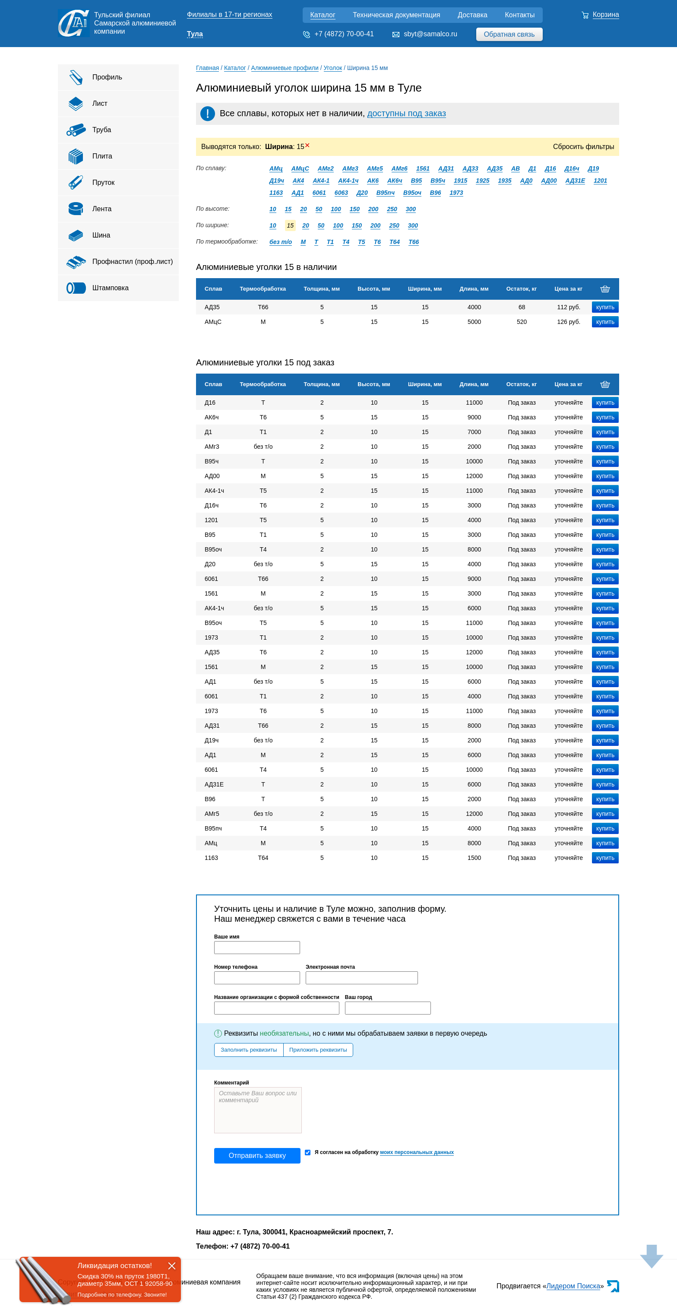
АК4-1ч (348, 180)
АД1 (297, 192)
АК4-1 (321, 180)
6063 (341, 192)
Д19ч (276, 180)
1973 (456, 192)
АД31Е (575, 180)
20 (303, 209)
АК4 (298, 180)
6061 (319, 192)
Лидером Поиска (574, 1286)
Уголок (333, 67)
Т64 (394, 241)
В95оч (412, 192)
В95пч (385, 192)
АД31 (446, 168)
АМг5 (375, 168)
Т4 (345, 241)
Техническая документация (396, 15)
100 (336, 209)
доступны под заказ (406, 113)
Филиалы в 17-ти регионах (229, 14)
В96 (435, 192)
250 (392, 209)
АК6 (373, 180)
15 (288, 209)
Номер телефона (235, 967)
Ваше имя (227, 937)
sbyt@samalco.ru (430, 34)
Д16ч (572, 168)
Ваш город (358, 997)
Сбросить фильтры (583, 146)
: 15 (287, 146)
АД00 (549, 180)
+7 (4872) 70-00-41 (344, 34)
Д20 (362, 192)
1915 (460, 180)
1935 (505, 180)
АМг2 (326, 168)
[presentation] (279, 1189)
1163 (276, 192)
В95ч (437, 180)
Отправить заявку (257, 1155)
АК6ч (394, 180)
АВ (515, 168)
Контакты (520, 15)
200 (373, 209)
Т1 (330, 241)
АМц (276, 168)
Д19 (593, 168)
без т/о (280, 241)
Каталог (322, 15)
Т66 (413, 241)
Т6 (377, 241)
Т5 (361, 241)
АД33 (470, 168)
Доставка (472, 15)
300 (411, 209)
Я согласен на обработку (379, 1152)
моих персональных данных (417, 1152)
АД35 (495, 168)
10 (272, 209)
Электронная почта (330, 967)
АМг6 (400, 168)
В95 (416, 180)
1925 (482, 180)
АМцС (300, 168)
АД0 (526, 180)
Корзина (606, 14)
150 (355, 209)
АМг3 (350, 168)
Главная (207, 67)
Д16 (550, 168)
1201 (600, 180)
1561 (423, 168)
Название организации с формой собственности (276, 997)
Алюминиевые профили (285, 67)
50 (319, 209)
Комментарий (231, 1083)
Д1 (532, 168)
